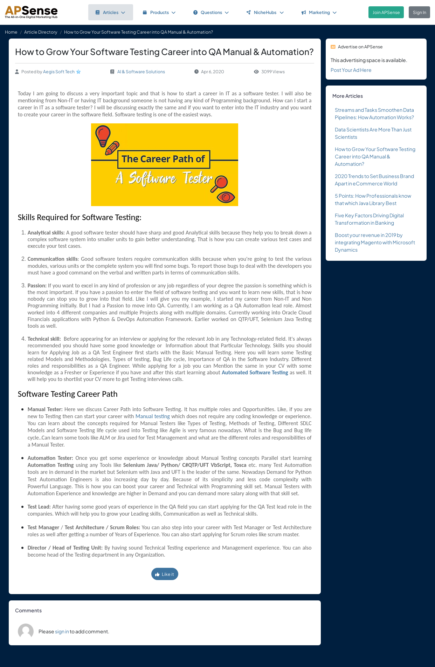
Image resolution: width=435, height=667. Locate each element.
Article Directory (40, 32)
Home (11, 32)
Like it (164, 574)
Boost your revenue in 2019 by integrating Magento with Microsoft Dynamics (375, 242)
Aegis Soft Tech (59, 71)
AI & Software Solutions (141, 71)
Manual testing (153, 416)
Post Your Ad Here (351, 70)
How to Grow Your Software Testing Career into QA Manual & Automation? (375, 156)
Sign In (419, 12)
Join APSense (386, 12)
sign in (62, 631)
